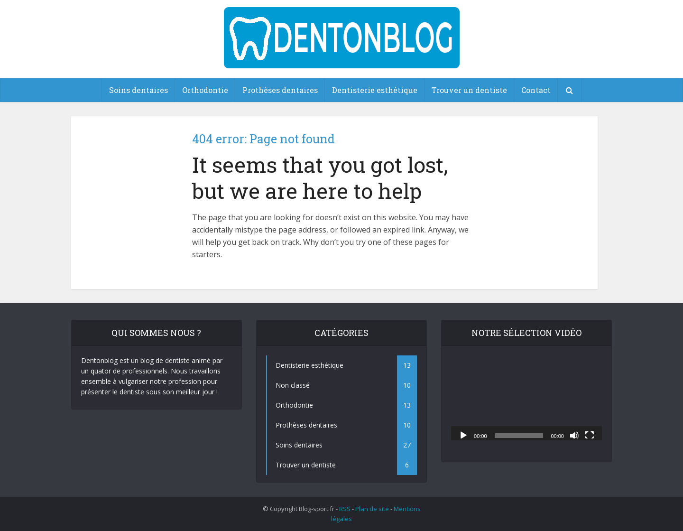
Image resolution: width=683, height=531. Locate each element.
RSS (345, 508)
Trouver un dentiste (469, 90)
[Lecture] (463, 434)
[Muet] (574, 434)
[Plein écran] (589, 434)
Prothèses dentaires (280, 90)
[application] (526, 397)
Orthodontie (205, 90)
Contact (536, 90)
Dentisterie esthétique (374, 90)
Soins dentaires (138, 90)
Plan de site (372, 508)
